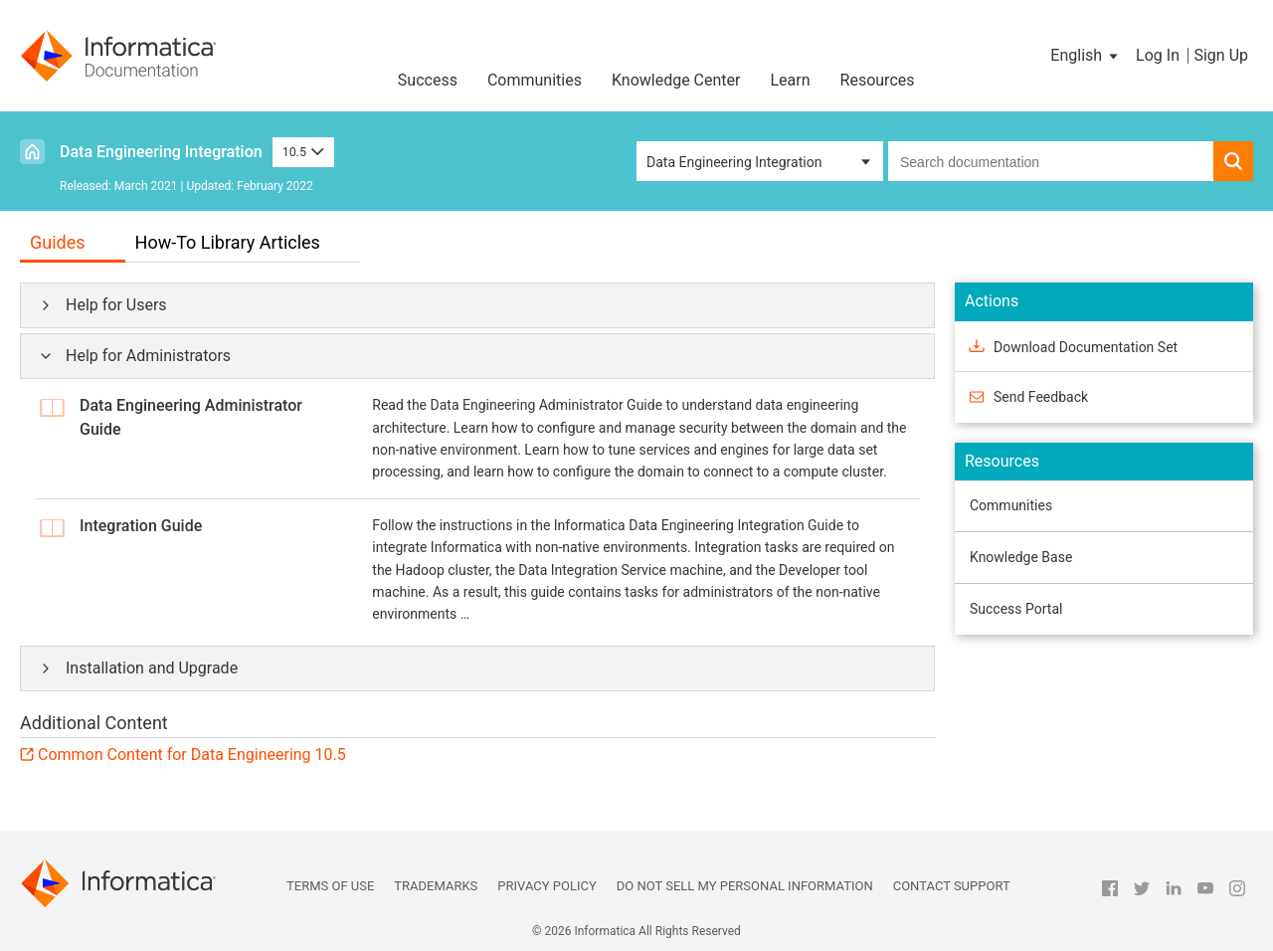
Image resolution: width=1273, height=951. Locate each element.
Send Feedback (1041, 397)
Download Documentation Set (1086, 347)
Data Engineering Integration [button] (733, 162)
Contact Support (951, 885)
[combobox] (1050, 161)
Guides (58, 242)
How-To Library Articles (227, 242)
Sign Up (1220, 55)
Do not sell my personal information (745, 885)
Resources (877, 80)
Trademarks (435, 885)
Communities (534, 80)
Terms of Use (330, 885)
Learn (791, 80)
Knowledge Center (676, 80)
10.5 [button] (303, 151)
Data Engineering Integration (161, 151)
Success (427, 80)
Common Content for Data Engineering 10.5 (192, 754)
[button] (1085, 56)
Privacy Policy (546, 885)
